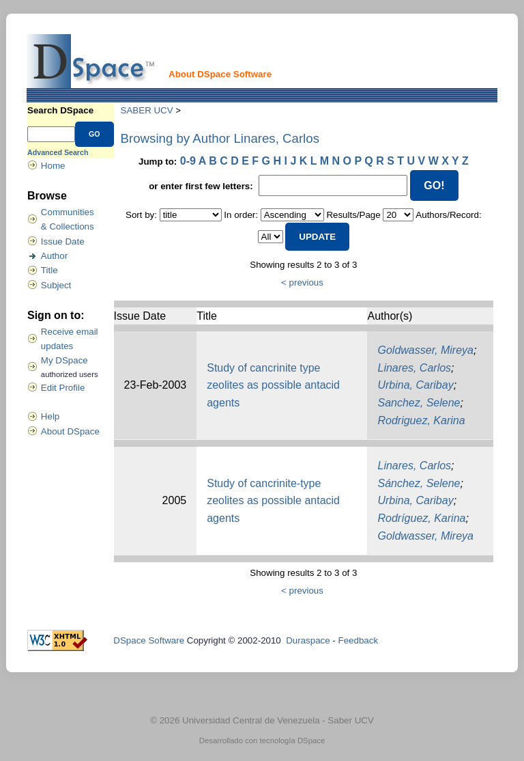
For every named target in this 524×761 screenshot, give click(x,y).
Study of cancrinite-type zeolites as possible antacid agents (273, 501)
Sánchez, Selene (418, 483)
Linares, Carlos (414, 368)
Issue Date (63, 241)
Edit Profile (63, 388)
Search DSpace (60, 110)
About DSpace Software (220, 74)
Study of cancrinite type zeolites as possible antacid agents (273, 385)
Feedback (358, 640)
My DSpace (64, 360)
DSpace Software (148, 640)
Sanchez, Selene (418, 403)
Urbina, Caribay (415, 385)
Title (49, 270)
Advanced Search (57, 152)
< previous (302, 282)
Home (53, 166)
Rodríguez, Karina (421, 518)
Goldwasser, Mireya (425, 350)
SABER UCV (147, 110)
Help (50, 416)
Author (54, 256)
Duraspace (308, 640)
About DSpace (70, 431)
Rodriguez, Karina (421, 420)
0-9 (188, 161)
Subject (56, 285)
